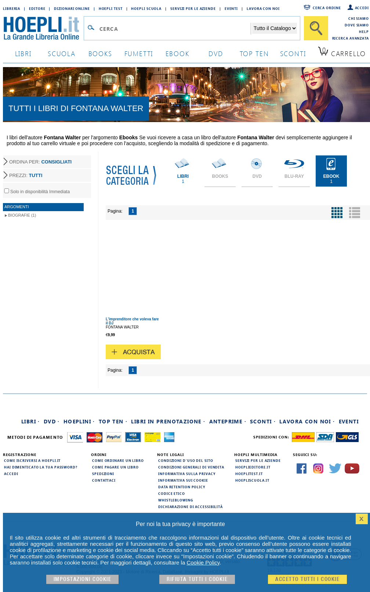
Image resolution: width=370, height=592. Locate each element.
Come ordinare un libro (118, 460)
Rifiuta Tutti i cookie (197, 579)
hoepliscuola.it (252, 480)
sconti (293, 53)
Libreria (11, 8)
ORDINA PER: (40, 162)
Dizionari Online (72, 8)
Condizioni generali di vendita (191, 467)
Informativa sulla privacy (186, 473)
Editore (37, 8)
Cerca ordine (327, 7)
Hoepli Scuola (146, 8)
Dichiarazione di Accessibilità (190, 506)
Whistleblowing (175, 500)
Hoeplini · (79, 421)
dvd (215, 53)
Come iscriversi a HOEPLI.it (32, 460)
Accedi (362, 7)
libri (23, 53)
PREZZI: (25, 175)
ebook (177, 53)
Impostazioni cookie (83, 579)
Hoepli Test (111, 8)
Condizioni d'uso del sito (185, 460)
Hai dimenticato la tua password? (40, 467)
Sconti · (263, 421)
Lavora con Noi (263, 8)
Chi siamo (358, 18)
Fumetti (138, 53)
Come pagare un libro (115, 467)
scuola (62, 53)
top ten (254, 53)
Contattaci (104, 480)
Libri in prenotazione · (168, 421)
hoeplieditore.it (252, 467)
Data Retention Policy (181, 487)
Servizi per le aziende (193, 8)
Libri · (30, 421)
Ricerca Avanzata (350, 38)
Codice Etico (171, 493)
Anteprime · (227, 421)
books (100, 53)
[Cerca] (316, 28)
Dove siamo (357, 25)
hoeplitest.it (249, 473)
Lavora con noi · (307, 421)
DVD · (52, 421)
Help (364, 31)
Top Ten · (113, 421)
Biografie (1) (22, 215)
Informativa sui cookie (183, 480)
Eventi (231, 8)
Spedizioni (103, 473)
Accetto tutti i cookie (307, 579)
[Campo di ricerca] (175, 28)
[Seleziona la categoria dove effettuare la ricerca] (274, 28)
